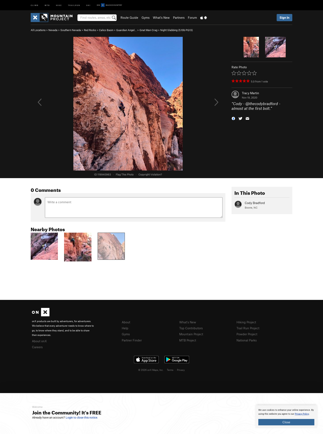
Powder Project (246, 334)
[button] (233, 118)
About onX (39, 341)
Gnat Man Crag (148, 30)
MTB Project (187, 340)
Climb (35, 5)
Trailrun (74, 5)
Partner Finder (132, 340)
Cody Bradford (255, 203)
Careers (37, 347)
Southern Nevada (70, 30)
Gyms (146, 17)
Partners (179, 17)
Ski (88, 5)
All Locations (38, 30)
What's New (161, 17)
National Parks (246, 340)
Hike (59, 5)
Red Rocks (90, 30)
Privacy (181, 369)
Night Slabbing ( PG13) (176, 30)
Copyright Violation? (150, 174)
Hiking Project (246, 322)
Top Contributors (191, 328)
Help (125, 328)
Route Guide (129, 17)
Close (286, 422)
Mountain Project (191, 334)
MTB (47, 5)
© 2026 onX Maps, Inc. (150, 369)
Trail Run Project (247, 328)
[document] (286, 416)
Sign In (284, 17)
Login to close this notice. (82, 417)
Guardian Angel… (126, 30)
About (126, 322)
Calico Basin (106, 30)
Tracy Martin (250, 93)
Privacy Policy (302, 414)
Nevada (52, 30)
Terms (170, 369)
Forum (192, 17)
